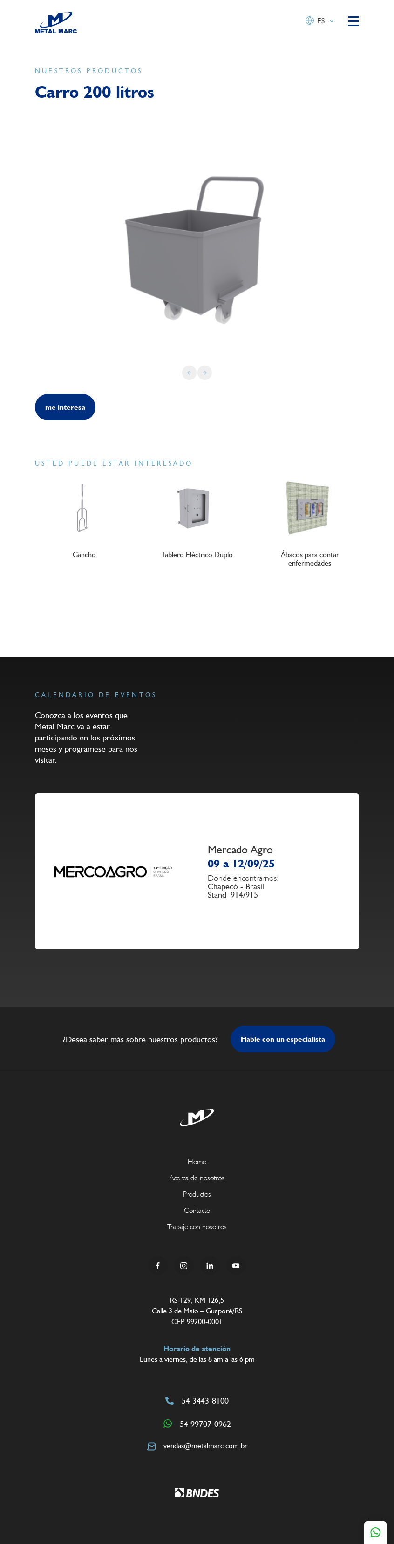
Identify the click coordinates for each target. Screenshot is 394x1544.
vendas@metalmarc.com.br (197, 1445)
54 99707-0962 (197, 1424)
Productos (197, 1194)
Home (197, 1161)
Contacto (197, 1210)
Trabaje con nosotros (197, 1226)
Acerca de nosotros (197, 1177)
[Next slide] (204, 373)
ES (321, 20)
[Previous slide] (189, 373)
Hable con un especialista (283, 1039)
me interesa (65, 407)
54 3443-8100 (197, 1400)
